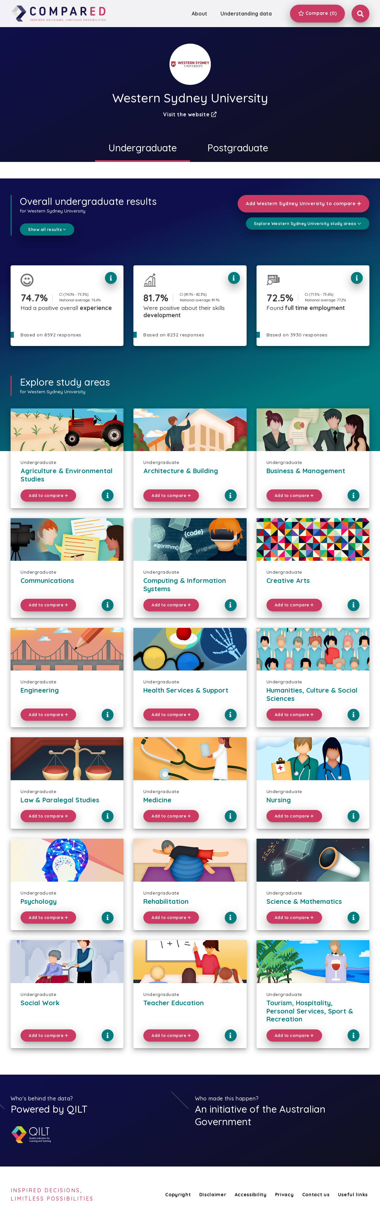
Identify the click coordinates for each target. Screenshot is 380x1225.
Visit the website (189, 114)
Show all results (47, 229)
